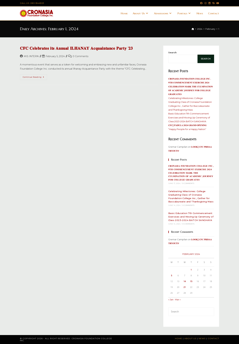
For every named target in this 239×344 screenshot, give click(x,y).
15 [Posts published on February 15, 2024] (191, 281)
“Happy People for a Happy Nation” (187, 129)
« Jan (170, 299)
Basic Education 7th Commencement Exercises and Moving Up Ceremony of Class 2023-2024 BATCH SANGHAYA (189, 117)
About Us (190, 338)
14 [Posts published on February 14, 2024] (185, 281)
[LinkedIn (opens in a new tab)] (209, 3)
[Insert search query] (191, 311)
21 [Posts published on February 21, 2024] (185, 287)
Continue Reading (35, 78)
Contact (213, 338)
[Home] (193, 29)
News (202, 338)
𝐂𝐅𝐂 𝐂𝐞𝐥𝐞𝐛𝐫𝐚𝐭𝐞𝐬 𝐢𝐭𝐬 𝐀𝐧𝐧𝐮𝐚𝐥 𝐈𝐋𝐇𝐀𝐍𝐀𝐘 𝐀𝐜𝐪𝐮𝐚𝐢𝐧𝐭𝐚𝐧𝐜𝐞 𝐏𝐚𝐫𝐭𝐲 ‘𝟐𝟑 (76, 48)
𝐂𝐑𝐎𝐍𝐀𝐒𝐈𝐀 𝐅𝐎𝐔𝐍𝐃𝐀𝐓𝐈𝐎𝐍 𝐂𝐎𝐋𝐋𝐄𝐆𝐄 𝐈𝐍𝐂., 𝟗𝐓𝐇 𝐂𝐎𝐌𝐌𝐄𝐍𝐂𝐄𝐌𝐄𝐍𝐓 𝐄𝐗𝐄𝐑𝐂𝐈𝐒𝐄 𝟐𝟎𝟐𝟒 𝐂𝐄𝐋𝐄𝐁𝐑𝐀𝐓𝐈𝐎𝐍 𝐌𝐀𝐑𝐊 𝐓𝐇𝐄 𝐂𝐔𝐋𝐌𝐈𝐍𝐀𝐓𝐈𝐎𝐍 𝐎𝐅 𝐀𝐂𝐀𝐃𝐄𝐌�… (190, 86)
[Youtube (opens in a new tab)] (217, 3)
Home (178, 338)
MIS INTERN (31, 56)
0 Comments (80, 56)
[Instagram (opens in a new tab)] (205, 3)
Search (172, 52)
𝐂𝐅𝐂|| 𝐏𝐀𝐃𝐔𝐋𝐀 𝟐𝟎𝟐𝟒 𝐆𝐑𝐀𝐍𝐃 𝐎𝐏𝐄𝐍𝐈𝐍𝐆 (187, 125)
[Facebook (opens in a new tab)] (201, 3)
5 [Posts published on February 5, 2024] (171, 275)
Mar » (178, 299)
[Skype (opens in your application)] (213, 3)
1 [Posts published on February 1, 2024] (191, 269)
